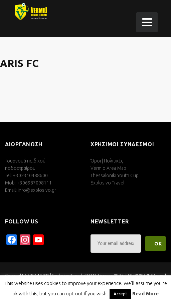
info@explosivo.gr (37, 190)
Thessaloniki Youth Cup (115, 175)
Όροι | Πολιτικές (107, 160)
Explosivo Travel (107, 182)
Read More (145, 293)
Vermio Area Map (108, 168)
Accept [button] (120, 293)
